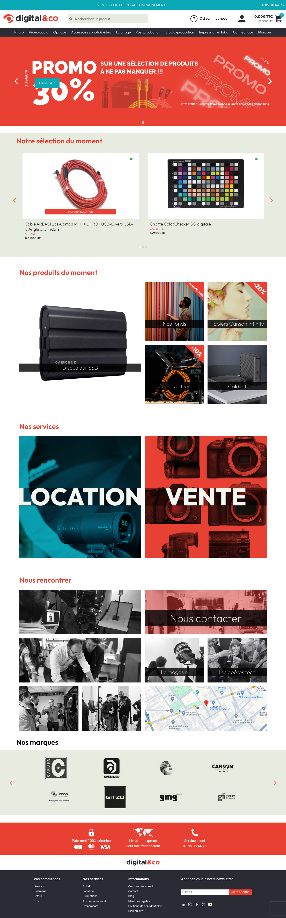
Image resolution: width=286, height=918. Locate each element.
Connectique (243, 32)
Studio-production (179, 32)
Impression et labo (213, 32)
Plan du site (135, 911)
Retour (38, 896)
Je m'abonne (240, 892)
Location (88, 891)
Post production (148, 32)
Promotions (90, 896)
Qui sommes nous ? (140, 886)
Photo (19, 32)
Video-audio (38, 32)
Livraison (39, 886)
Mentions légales (139, 901)
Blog (131, 896)
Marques (265, 32)
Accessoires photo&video (91, 32)
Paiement (40, 891)
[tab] (143, 122)
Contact (133, 891)
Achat (86, 886)
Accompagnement (94, 901)
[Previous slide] (16, 81)
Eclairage (123, 32)
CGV (36, 901)
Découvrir (47, 83)
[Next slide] (270, 81)
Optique (59, 32)
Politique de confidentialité (145, 906)
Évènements (90, 906)
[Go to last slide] (14, 200)
